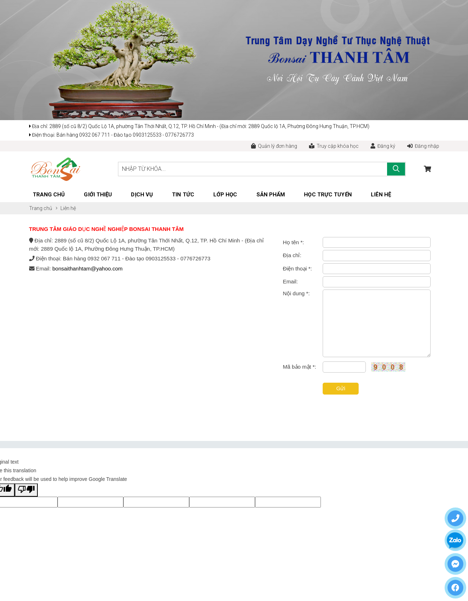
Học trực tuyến (327, 194)
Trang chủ (49, 194)
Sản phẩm (270, 194)
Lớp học (225, 194)
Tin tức (183, 194)
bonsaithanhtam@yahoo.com (88, 268)
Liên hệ (381, 194)
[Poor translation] (26, 490)
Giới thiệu (98, 194)
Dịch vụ (142, 194)
